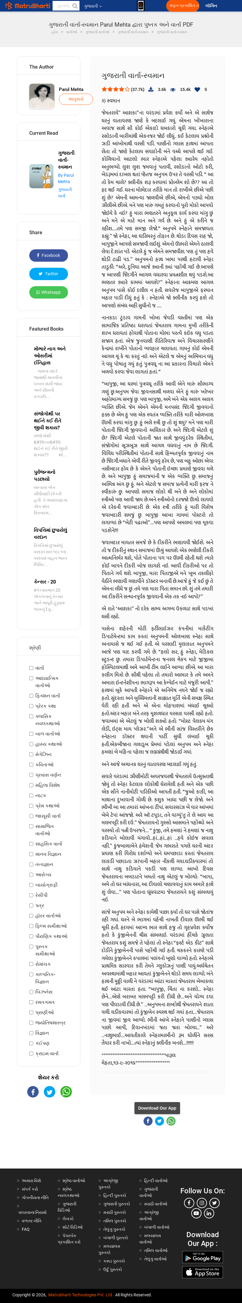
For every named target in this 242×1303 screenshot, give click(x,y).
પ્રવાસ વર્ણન (48, 775)
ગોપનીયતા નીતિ (35, 1197)
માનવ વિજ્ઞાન (48, 854)
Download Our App (157, 1108)
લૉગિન (211, 6)
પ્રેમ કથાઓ (47, 806)
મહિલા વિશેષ (47, 785)
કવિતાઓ (44, 765)
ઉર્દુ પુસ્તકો (112, 1269)
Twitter (48, 273)
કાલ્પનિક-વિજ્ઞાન (45, 978)
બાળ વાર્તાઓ (47, 734)
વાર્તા (39, 668)
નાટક (40, 795)
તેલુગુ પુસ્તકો (114, 1229)
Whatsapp (48, 292)
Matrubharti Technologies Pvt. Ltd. (80, 1294)
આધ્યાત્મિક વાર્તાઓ (47, 681)
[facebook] (189, 1203)
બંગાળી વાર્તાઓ (156, 1227)
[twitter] (214, 1203)
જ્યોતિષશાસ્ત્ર (50, 1023)
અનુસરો (76, 99)
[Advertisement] (48, 1138)
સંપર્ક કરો (30, 1189)
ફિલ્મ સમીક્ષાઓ (51, 926)
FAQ (26, 1229)
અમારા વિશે (31, 1180)
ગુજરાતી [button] (93, 6)
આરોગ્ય (43, 875)
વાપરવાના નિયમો (33, 1212)
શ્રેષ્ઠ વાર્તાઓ (74, 1180)
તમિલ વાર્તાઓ (156, 1250)
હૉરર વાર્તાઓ (48, 916)
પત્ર (39, 905)
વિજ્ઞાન (42, 1033)
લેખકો (68, 1218)
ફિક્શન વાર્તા (47, 696)
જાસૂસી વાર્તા (48, 816)
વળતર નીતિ (31, 1220)
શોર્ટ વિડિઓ (73, 1227)
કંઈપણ (42, 1043)
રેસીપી (41, 895)
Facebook (48, 255)
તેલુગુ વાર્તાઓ (155, 1258)
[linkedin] (209, 1213)
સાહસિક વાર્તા (48, 844)
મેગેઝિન (43, 754)
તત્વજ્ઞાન (44, 864)
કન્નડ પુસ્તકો (114, 1261)
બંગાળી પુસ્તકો (115, 1237)
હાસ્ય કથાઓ (48, 744)
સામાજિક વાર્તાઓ (44, 829)
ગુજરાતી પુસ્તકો (116, 1203)
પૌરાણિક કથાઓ (51, 936)
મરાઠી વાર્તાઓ (155, 1203)
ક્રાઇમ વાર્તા (47, 1053)
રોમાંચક (43, 964)
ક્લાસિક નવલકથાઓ (47, 719)
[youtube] (196, 1213)
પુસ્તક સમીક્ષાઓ (45, 950)
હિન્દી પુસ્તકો (114, 1195)
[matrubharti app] (141, 6)
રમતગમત (45, 1002)
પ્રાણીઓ (44, 1012)
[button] (74, 6)
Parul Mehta (71, 89)
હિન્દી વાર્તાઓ (156, 1180)
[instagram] (202, 1203)
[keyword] (66, 6)
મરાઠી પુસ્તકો (114, 1212)
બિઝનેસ (44, 992)
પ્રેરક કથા (45, 706)
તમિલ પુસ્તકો (114, 1220)
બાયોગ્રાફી (46, 885)
